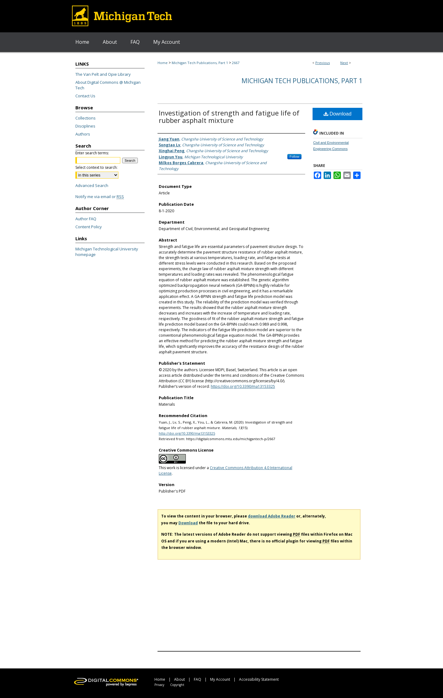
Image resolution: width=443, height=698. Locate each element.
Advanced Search (91, 185)
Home (163, 62)
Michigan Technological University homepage (106, 251)
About (179, 679)
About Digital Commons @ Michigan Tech (108, 85)
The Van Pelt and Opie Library (103, 74)
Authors (82, 134)
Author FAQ (85, 218)
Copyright (177, 685)
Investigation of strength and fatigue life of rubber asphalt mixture (229, 116)
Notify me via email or (99, 196)
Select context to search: (96, 167)
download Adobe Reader (271, 516)
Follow (294, 156)
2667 (235, 62)
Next (344, 62)
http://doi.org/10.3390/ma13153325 (187, 433)
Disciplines (85, 126)
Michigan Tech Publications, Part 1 (200, 62)
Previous (322, 62)
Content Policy (88, 226)
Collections (85, 118)
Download (338, 113)
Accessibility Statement (259, 679)
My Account (220, 679)
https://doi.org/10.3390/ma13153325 (243, 386)
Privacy (159, 685)
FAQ (197, 679)
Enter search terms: (92, 153)
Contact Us (85, 96)
